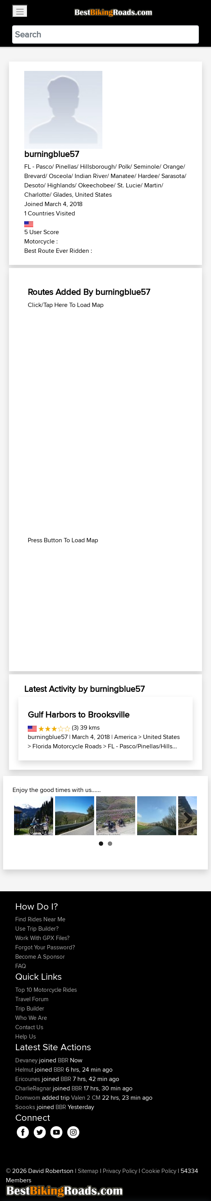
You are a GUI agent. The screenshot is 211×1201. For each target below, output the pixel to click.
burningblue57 (48, 736)
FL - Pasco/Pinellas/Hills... (142, 746)
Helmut (25, 1069)
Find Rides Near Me (40, 919)
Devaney (27, 1060)
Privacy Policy (120, 1171)
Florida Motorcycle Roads (67, 746)
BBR (63, 1060)
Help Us (25, 1036)
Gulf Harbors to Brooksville (78, 714)
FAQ (20, 966)
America (125, 736)
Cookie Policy (158, 1171)
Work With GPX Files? (42, 938)
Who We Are (31, 1018)
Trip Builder (29, 1008)
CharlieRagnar (34, 1088)
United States (161, 736)
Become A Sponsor (40, 956)
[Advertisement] (105, 364)
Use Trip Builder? (37, 928)
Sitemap (88, 1171)
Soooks (26, 1107)
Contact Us (29, 1027)
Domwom (28, 1097)
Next (185, 816)
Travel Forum (31, 999)
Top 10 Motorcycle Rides (46, 990)
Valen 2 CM (85, 1097)
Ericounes (28, 1079)
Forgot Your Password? (45, 947)
